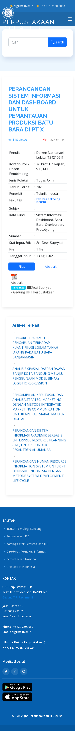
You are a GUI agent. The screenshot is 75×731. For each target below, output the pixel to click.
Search (57, 44)
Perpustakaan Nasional (21, 559)
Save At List (53, 142)
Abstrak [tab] (51, 269)
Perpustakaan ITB (18, 536)
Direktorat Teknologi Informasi (26, 551)
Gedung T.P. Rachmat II (17, 597)
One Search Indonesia (20, 566)
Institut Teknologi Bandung (23, 528)
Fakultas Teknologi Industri (48, 203)
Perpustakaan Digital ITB (28, 20)
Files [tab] (21, 269)
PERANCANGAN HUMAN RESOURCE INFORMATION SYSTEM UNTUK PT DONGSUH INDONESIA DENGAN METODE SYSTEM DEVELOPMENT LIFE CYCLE (39, 473)
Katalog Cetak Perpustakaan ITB (27, 544)
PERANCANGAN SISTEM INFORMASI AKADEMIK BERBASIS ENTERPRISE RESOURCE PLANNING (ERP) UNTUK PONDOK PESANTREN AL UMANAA (39, 442)
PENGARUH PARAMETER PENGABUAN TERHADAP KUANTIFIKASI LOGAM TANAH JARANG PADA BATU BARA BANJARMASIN (35, 350)
